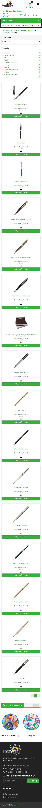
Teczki (22, 60)
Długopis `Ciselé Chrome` (21, 372)
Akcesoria (22, 53)
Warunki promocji (9, 797)
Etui (22, 58)
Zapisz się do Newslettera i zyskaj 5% (19, 776)
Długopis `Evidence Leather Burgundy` (21, 219)
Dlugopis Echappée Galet (21, 525)
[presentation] (34, 705)
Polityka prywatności (10, 794)
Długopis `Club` (21, 143)
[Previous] (32, 696)
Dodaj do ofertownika (21, 116)
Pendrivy (22, 72)
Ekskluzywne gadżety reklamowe (24, 30)
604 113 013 (9, 16)
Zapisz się (32, 781)
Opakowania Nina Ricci (22, 74)
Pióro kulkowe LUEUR (21, 104)
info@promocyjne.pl (29, 15)
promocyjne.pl (16, 805)
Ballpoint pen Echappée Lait (21, 487)
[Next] (39, 696)
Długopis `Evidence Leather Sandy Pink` (21, 257)
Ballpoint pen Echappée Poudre (21, 602)
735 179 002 (9, 14)
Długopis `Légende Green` (21, 181)
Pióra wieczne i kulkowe (22, 70)
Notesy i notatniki (22, 55)
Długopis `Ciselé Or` (21, 410)
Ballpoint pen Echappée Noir (21, 449)
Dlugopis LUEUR (21, 678)
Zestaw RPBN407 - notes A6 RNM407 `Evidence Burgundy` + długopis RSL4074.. (21, 335)
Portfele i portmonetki (22, 62)
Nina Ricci (6, 32)
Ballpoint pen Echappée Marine (21, 563)
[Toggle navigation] (37, 4)
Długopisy (22, 67)
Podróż (22, 77)
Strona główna (7, 30)
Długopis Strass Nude (21, 640)
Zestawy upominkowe (22, 65)
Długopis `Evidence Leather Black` (21, 296)
